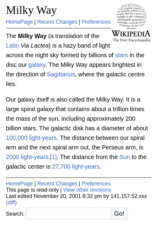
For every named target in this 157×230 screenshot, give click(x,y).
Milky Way (31, 10)
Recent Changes (57, 22)
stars (121, 55)
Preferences (96, 22)
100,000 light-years (31, 137)
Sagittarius (61, 74)
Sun (124, 157)
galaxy (37, 64)
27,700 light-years (76, 166)
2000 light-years (27, 157)
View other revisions (87, 190)
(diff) (11, 202)
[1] (53, 157)
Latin (12, 45)
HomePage (19, 22)
